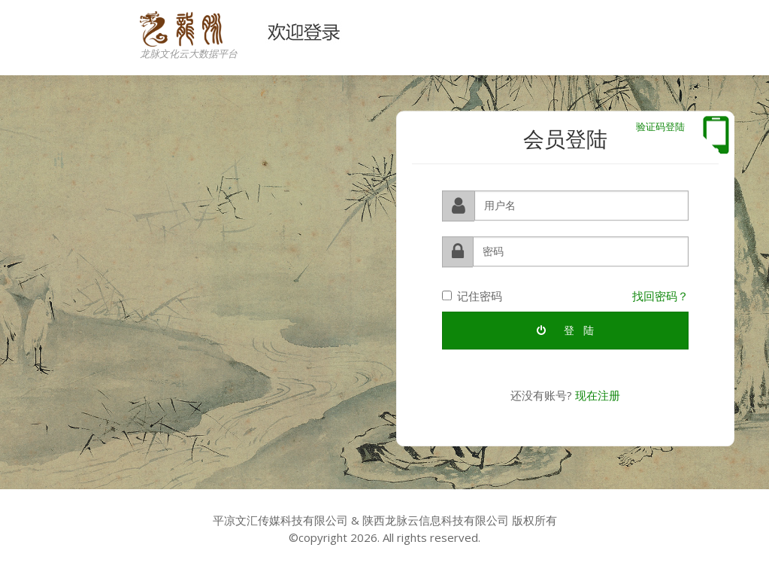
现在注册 (597, 393)
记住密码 (472, 294)
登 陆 (565, 328)
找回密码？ (660, 294)
